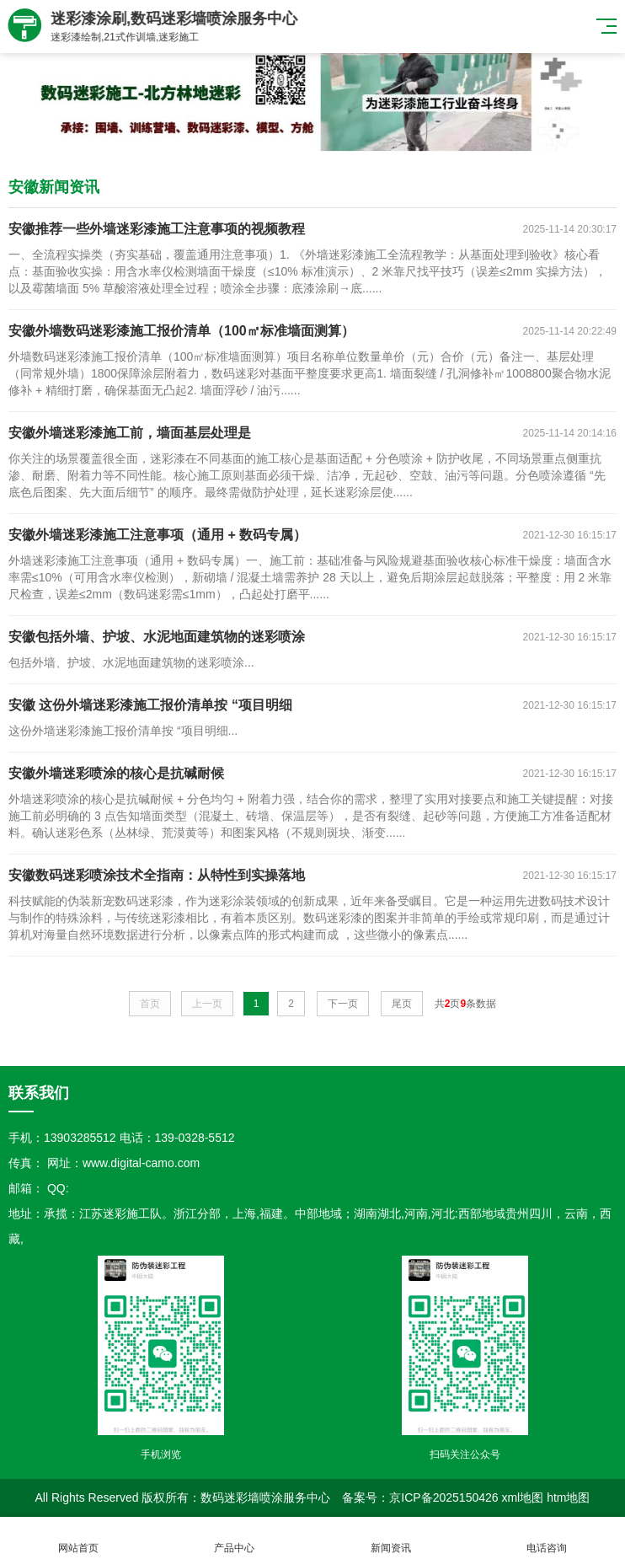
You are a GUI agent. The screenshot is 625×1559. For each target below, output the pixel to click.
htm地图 (568, 1497)
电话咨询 (547, 1538)
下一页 (343, 1004)
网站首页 (78, 1538)
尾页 (402, 1004)
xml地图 (522, 1497)
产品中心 (235, 1538)
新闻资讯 (390, 1538)
